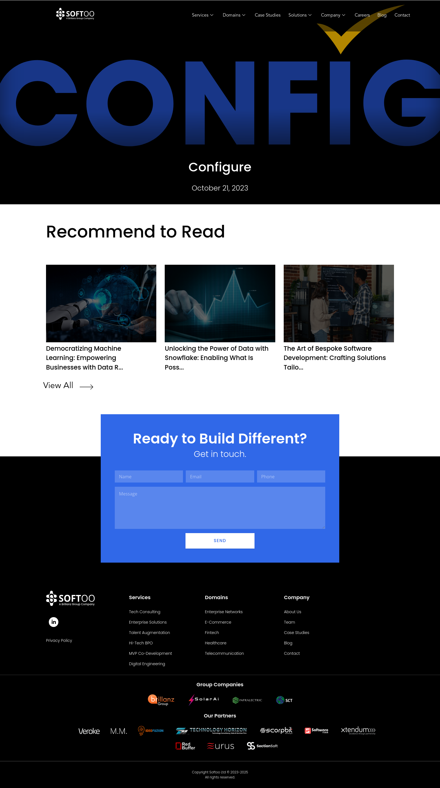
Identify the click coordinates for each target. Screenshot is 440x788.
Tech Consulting (145, 611)
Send (220, 540)
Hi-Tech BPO (141, 643)
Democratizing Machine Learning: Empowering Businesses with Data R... (87, 358)
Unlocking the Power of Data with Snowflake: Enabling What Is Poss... (216, 358)
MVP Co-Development (150, 653)
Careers (360, 15)
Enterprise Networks (224, 611)
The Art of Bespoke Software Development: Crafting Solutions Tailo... (331, 358)
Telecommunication (224, 653)
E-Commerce (218, 622)
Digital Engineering (147, 663)
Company (330, 16)
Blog (380, 15)
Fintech (212, 632)
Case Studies (264, 15)
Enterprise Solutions (148, 622)
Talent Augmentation (149, 632)
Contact (401, 15)
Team (289, 622)
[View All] (86, 387)
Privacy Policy (59, 640)
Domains (229, 16)
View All (58, 385)
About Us (292, 611)
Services (197, 16)
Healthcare (215, 643)
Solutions (296, 16)
